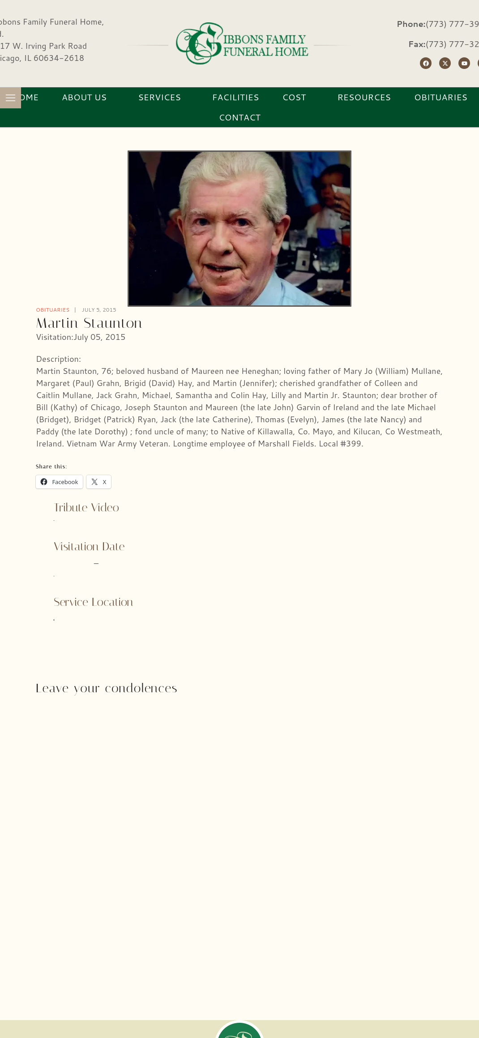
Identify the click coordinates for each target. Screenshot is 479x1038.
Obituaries (52, 309)
